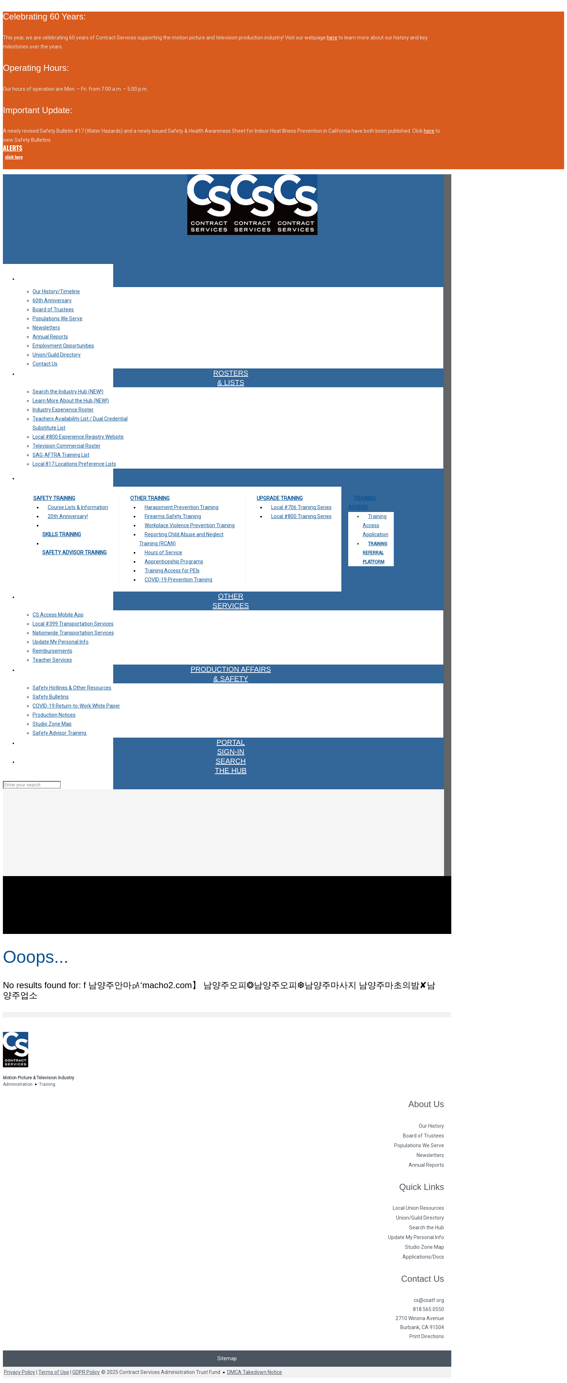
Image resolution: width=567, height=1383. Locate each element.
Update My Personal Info (416, 1237)
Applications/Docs (423, 1257)
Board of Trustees (423, 1136)
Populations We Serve (419, 1145)
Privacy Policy (19, 1372)
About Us (426, 1104)
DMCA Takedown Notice (254, 1372)
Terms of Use (53, 1372)
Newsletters (430, 1155)
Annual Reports (426, 1165)
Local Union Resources (418, 1208)
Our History (431, 1126)
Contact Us (422, 1279)
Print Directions (426, 1336)
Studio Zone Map (424, 1247)
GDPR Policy (86, 1372)
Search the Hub (426, 1227)
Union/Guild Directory (420, 1218)
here (332, 37)
